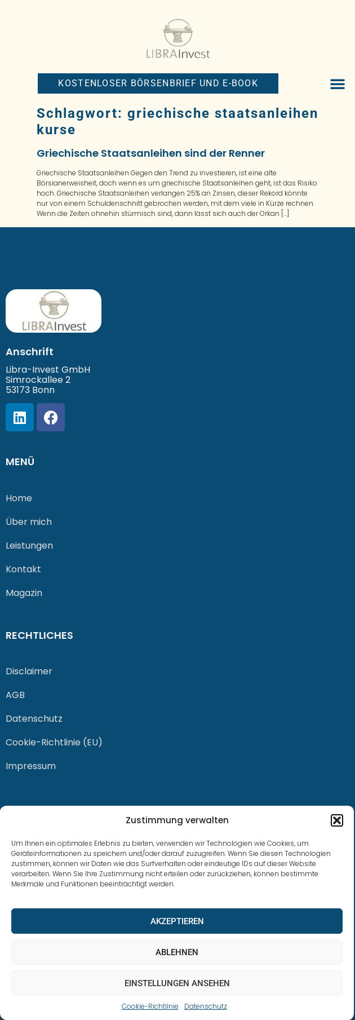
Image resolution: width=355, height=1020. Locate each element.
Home (19, 498)
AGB (15, 694)
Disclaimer (29, 671)
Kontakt (23, 569)
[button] (337, 820)
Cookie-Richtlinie (150, 1006)
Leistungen (29, 545)
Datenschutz (205, 1006)
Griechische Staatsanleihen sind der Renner (151, 153)
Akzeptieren (177, 921)
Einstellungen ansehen (177, 983)
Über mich (29, 521)
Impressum (31, 766)
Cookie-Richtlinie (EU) (54, 742)
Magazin (24, 592)
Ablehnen (177, 952)
